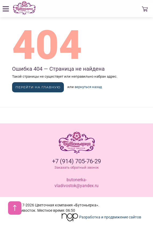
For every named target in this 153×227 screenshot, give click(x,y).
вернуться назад (88, 87)
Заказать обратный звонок (76, 167)
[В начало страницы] (14, 208)
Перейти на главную (38, 87)
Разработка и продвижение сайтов (101, 217)
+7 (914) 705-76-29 (76, 161)
